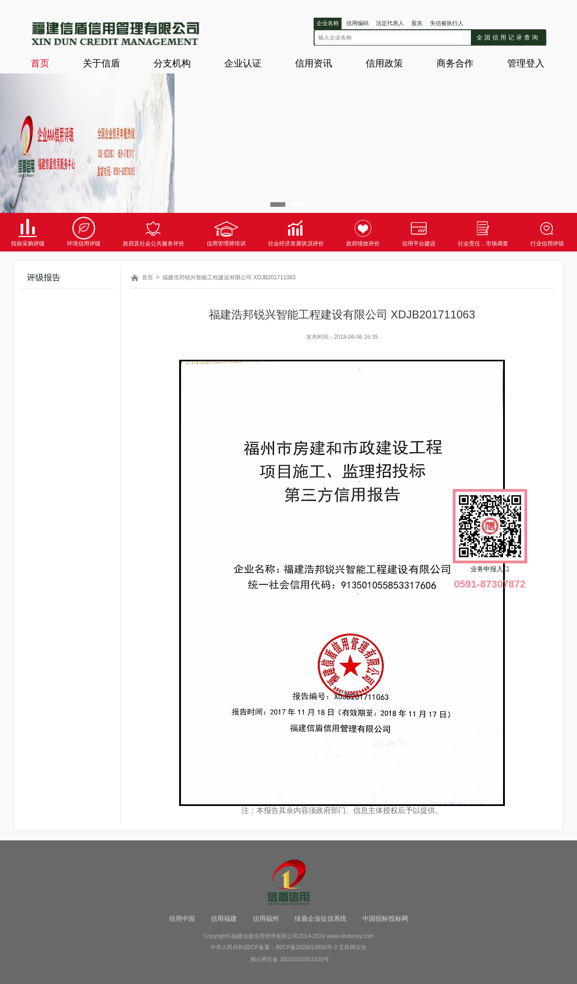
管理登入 (525, 63)
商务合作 (455, 63)
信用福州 (266, 918)
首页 (40, 63)
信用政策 (384, 63)
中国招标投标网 (385, 918)
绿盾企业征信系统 (321, 918)
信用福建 (224, 918)
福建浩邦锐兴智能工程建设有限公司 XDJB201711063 (228, 277)
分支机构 (172, 63)
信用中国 (182, 918)
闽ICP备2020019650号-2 (306, 947)
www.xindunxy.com (350, 936)
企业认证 (243, 63)
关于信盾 (101, 63)
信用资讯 (313, 63)
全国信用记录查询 (508, 37)
